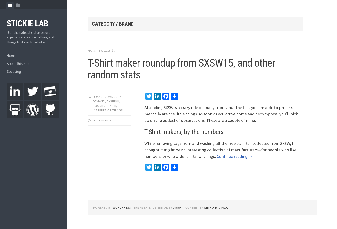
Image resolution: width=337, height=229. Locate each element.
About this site (18, 63)
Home (11, 55)
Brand (98, 97)
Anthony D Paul (216, 207)
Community (113, 97)
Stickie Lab (27, 23)
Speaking (14, 71)
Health (111, 106)
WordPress (122, 207)
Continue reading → (235, 156)
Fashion (113, 101)
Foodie (98, 106)
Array (178, 207)
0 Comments (102, 120)
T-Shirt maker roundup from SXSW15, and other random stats (181, 69)
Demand (99, 101)
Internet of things (108, 110)
